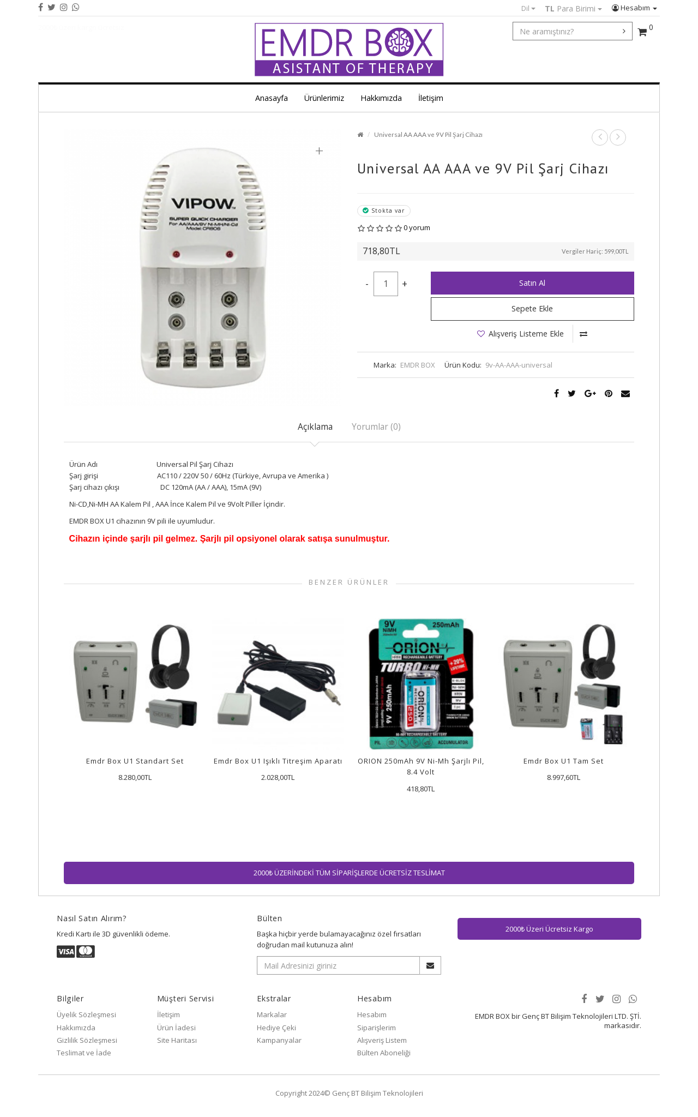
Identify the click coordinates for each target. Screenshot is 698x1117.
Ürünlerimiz (324, 98)
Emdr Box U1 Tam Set (564, 761)
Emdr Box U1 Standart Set (135, 761)
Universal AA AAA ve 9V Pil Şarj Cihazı (428, 134)
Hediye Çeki (276, 1027)
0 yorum (417, 227)
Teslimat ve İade (84, 1053)
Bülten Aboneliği (384, 1053)
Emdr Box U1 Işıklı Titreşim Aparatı (278, 761)
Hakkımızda (381, 98)
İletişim (430, 98)
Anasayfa (271, 98)
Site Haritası (177, 1040)
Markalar (272, 1014)
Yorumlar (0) (376, 427)
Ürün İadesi (176, 1027)
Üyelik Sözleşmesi (86, 1014)
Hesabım (634, 8)
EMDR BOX (417, 365)
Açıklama (315, 427)
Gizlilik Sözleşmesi (87, 1040)
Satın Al (532, 283)
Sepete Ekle (532, 308)
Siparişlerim (376, 1027)
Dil (528, 8)
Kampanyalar (279, 1040)
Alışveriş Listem (382, 1040)
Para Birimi (573, 8)
